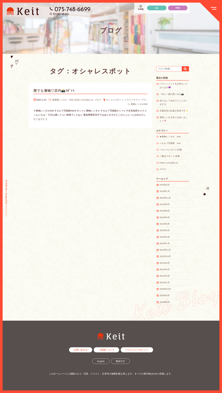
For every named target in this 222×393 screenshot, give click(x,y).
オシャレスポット (120, 99)
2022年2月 (165, 237)
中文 (177, 8)
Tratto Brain (6, 210)
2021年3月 (165, 269)
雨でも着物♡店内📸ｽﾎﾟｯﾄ (56, 91)
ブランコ (123, 104)
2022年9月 (165, 204)
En (156, 8)
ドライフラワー (139, 99)
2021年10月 (165, 256)
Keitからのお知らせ (88, 99)
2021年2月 (165, 276)
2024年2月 (165, 185)
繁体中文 (120, 361)
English (101, 361)
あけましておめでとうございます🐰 (174, 102)
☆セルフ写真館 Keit (170, 143)
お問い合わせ (81, 350)
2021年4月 (165, 263)
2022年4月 (165, 230)
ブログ (102, 99)
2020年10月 (165, 289)
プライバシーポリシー (136, 350)
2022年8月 (165, 211)
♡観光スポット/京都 (170, 156)
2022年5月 (165, 224)
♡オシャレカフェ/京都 (171, 150)
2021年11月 (165, 250)
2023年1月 (165, 191)
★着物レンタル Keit (65, 99)
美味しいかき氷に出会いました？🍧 (174, 119)
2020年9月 (165, 295)
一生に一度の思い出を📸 (172, 94)
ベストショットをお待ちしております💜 (174, 86)
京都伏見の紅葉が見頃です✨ (174, 111)
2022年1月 (165, 243)
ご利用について (106, 350)
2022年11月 (165, 198)
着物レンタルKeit (139, 104)
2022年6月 (165, 217)
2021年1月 (165, 282)
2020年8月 (165, 302)
